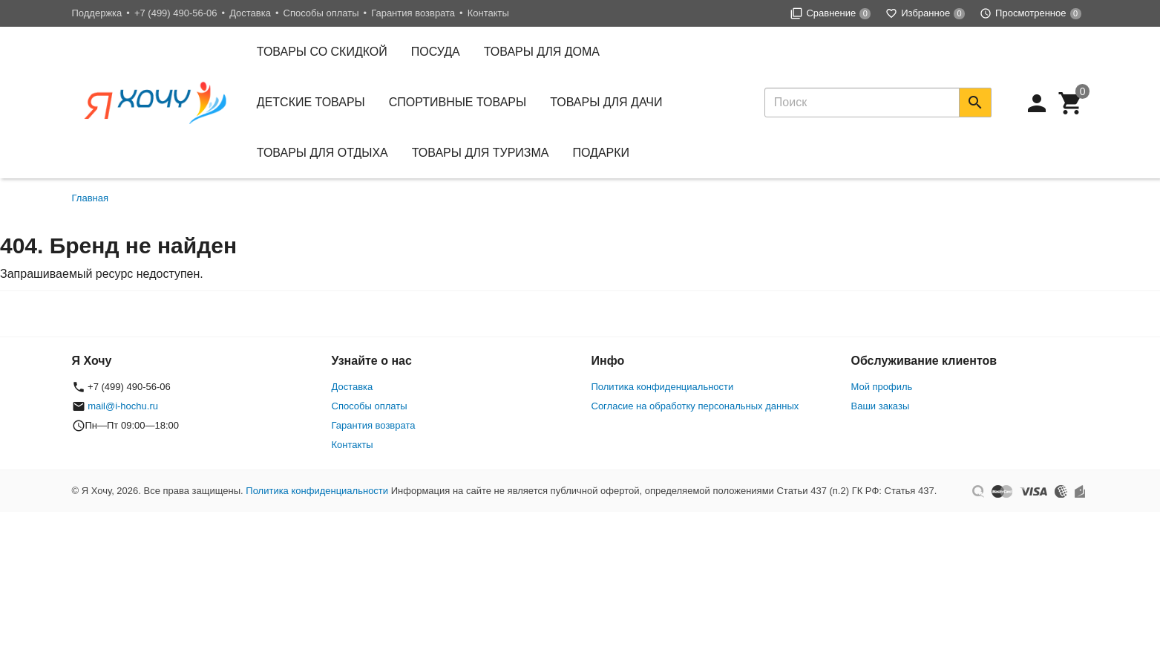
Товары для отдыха (322, 152)
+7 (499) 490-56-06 (175, 13)
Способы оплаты (321, 13)
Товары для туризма (480, 152)
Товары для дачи (606, 102)
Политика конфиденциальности (663, 386)
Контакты (488, 13)
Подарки (601, 152)
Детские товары (311, 102)
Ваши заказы (880, 406)
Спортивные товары (457, 102)
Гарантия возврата (413, 13)
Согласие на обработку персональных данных (695, 406)
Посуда (435, 51)
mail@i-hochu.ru (123, 406)
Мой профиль (882, 386)
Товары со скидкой (322, 51)
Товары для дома (542, 51)
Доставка (250, 13)
